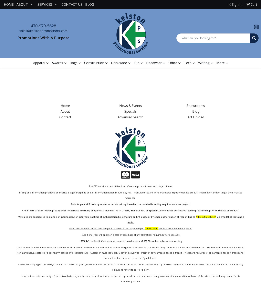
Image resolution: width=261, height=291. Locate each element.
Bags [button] (73, 63)
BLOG (89, 4)
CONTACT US (72, 4)
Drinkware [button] (119, 63)
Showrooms (196, 105)
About (65, 111)
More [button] (220, 63)
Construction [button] (94, 63)
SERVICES (45, 4)
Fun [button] (136, 63)
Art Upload (196, 117)
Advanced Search (130, 117)
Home (65, 105)
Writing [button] (204, 63)
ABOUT (22, 4)
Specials (130, 111)
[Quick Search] (213, 38)
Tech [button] (187, 63)
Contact (65, 117)
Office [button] (172, 63)
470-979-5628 (43, 26)
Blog (195, 111)
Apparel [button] (39, 63)
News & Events (130, 105)
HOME (9, 4)
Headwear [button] (154, 63)
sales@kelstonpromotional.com (43, 31)
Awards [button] (57, 63)
